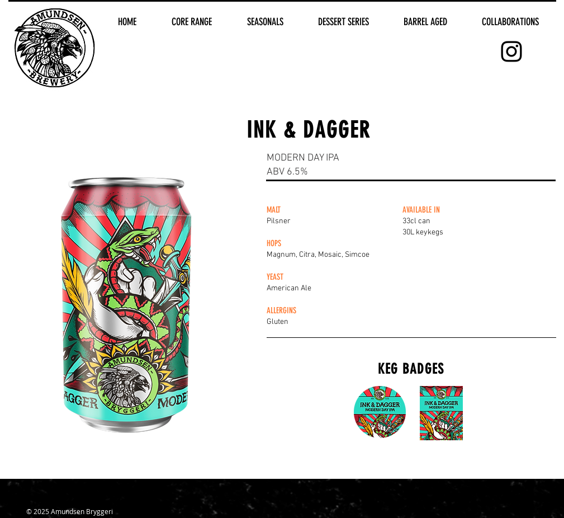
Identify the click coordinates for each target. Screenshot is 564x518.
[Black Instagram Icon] (511, 51)
